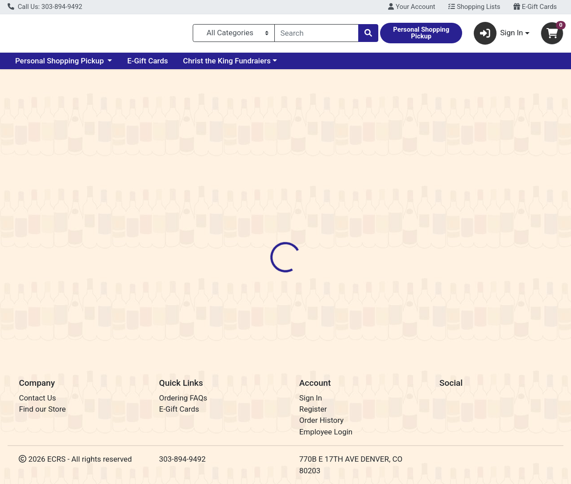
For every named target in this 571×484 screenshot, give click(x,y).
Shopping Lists (474, 7)
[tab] (262, 176)
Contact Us (37, 397)
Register (313, 409)
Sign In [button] (498, 35)
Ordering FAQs (183, 397)
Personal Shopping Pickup (60, 64)
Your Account (411, 7)
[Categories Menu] (233, 35)
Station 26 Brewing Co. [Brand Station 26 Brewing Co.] (367, 212)
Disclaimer (305, 176)
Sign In (310, 397)
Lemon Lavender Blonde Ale (315, 317)
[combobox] (316, 35)
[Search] (316, 35)
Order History (321, 420)
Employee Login (325, 431)
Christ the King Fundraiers (226, 64)
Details (262, 176)
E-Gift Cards (535, 7)
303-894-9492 (182, 459)
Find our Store (42, 409)
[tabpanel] (404, 230)
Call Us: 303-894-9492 (45, 7)
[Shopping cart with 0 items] (552, 35)
